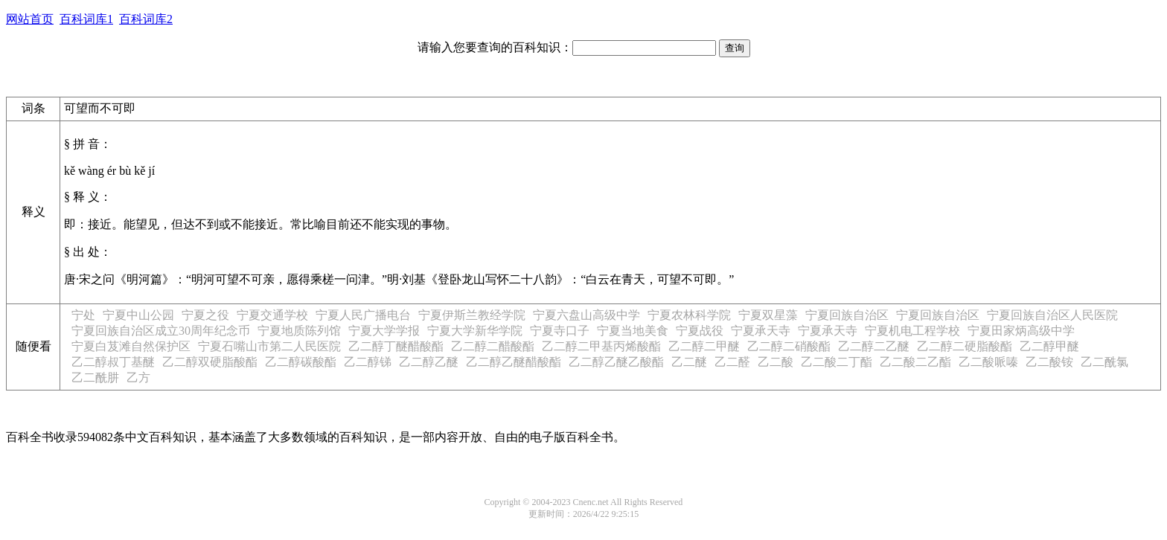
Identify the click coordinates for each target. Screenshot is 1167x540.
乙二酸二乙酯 (915, 362)
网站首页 (30, 19)
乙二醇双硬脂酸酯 (210, 362)
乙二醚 (689, 362)
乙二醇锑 (367, 362)
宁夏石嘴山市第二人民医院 (269, 346)
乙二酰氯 (1104, 362)
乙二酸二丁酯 (836, 362)
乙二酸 (775, 362)
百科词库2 (146, 19)
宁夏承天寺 (760, 330)
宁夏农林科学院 (689, 315)
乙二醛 (732, 362)
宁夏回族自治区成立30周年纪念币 (160, 330)
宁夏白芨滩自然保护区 (131, 346)
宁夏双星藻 (768, 315)
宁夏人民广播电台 (363, 315)
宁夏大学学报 (384, 330)
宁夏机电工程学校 (912, 330)
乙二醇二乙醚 (873, 346)
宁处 (83, 315)
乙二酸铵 (1049, 362)
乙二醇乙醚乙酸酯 (616, 362)
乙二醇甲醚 (1049, 346)
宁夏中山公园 (138, 315)
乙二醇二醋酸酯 (492, 346)
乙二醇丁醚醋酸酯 (396, 346)
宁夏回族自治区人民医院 (1052, 315)
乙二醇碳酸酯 (300, 362)
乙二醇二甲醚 (704, 346)
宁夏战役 (699, 330)
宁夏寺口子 (559, 330)
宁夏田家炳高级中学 (1021, 330)
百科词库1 (86, 19)
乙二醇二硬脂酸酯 (964, 346)
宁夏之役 (205, 315)
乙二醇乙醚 (428, 362)
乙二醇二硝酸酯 (789, 346)
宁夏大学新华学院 (474, 330)
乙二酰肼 (95, 377)
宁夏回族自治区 (847, 315)
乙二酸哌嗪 (988, 362)
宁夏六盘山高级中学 (586, 315)
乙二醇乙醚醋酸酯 (513, 362)
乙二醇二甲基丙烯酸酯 (601, 346)
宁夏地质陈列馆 (299, 330)
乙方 (138, 377)
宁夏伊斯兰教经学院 (471, 315)
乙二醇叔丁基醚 (113, 362)
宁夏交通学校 (272, 315)
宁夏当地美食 (632, 330)
